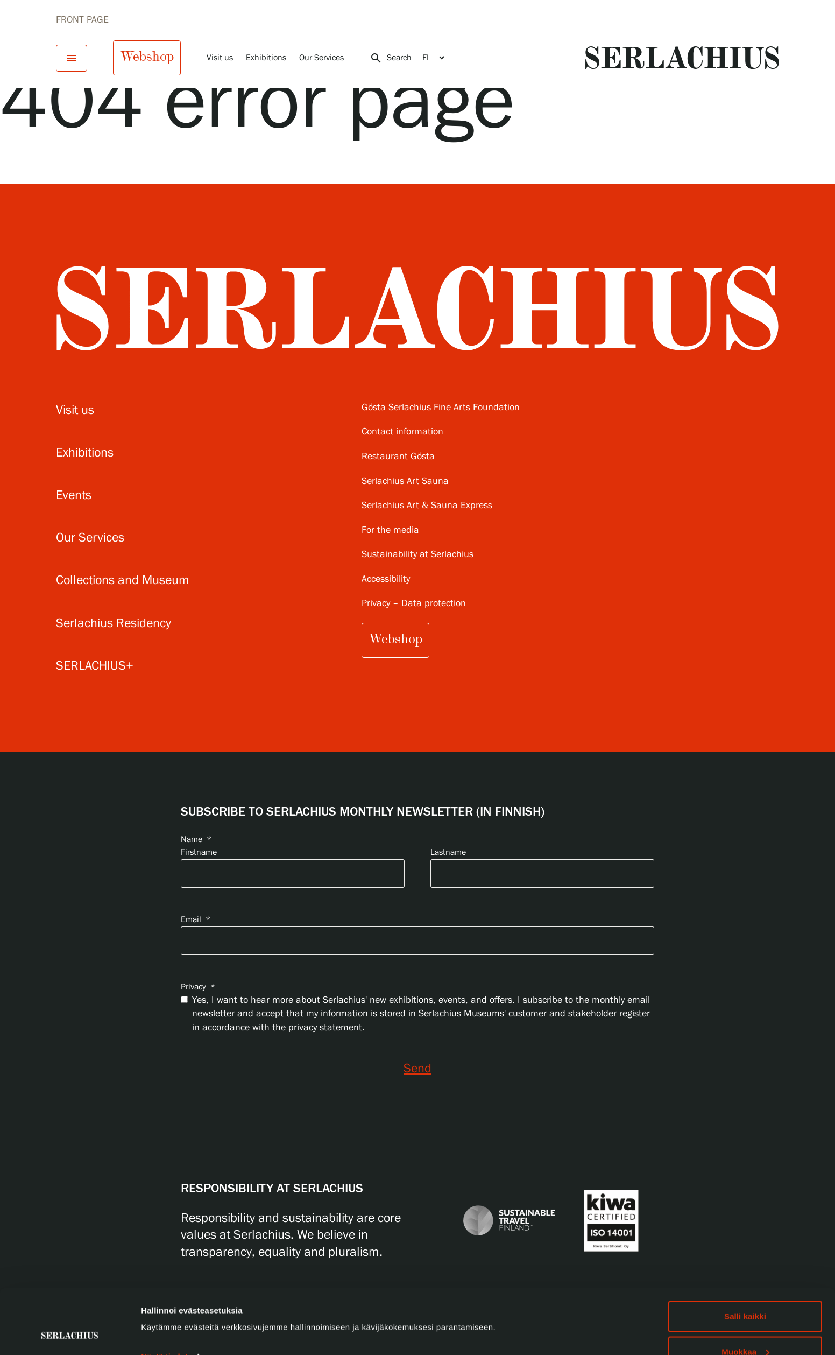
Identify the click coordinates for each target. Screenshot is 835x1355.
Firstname (199, 852)
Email (195, 920)
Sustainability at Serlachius (417, 554)
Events (73, 495)
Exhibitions (266, 58)
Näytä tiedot (164, 1296)
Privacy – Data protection (414, 603)
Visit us (220, 58)
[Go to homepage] (682, 57)
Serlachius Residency (113, 623)
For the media (390, 530)
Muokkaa (745, 1291)
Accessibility (386, 579)
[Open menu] (71, 58)
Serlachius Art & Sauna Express (427, 505)
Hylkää (745, 1326)
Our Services (321, 58)
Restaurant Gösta (398, 456)
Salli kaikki (745, 1255)
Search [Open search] (391, 58)
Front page (82, 20)
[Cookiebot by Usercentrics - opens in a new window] (70, 1334)
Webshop (147, 56)
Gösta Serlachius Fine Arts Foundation (441, 407)
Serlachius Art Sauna (405, 481)
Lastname (448, 852)
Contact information (402, 432)
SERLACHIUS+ (94, 666)
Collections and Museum (122, 580)
